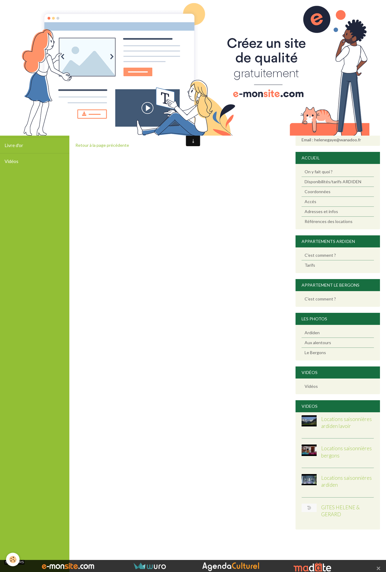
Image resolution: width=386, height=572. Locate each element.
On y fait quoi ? (319, 171)
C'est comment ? (320, 255)
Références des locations (329, 221)
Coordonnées (318, 191)
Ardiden (312, 332)
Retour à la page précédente (102, 145)
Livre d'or (14, 145)
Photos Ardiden (20, 113)
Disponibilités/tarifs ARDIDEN (333, 181)
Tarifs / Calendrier (23, 129)
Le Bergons (315, 352)
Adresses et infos (321, 211)
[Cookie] (13, 559)
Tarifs (310, 265)
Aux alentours (318, 342)
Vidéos (11, 161)
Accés (310, 201)
